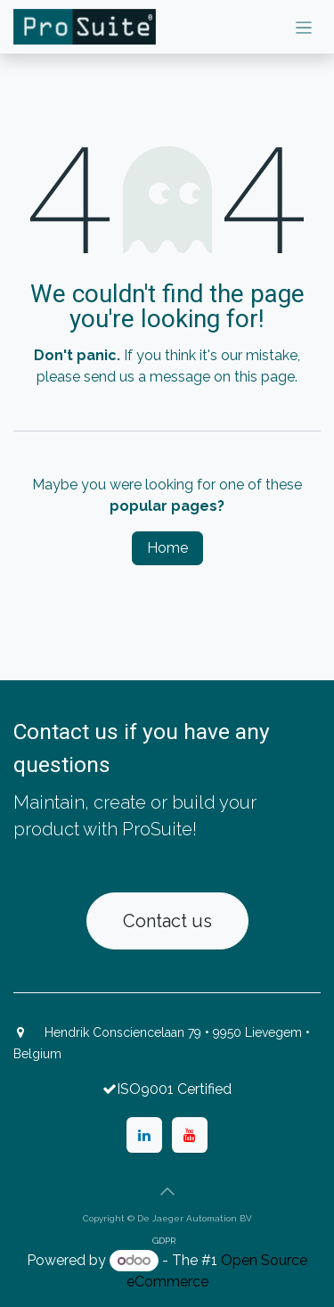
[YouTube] (190, 1135)
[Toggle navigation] (304, 27)
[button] (167, 1191)
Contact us (167, 921)
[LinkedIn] (144, 1135)
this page (264, 376)
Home (167, 547)
